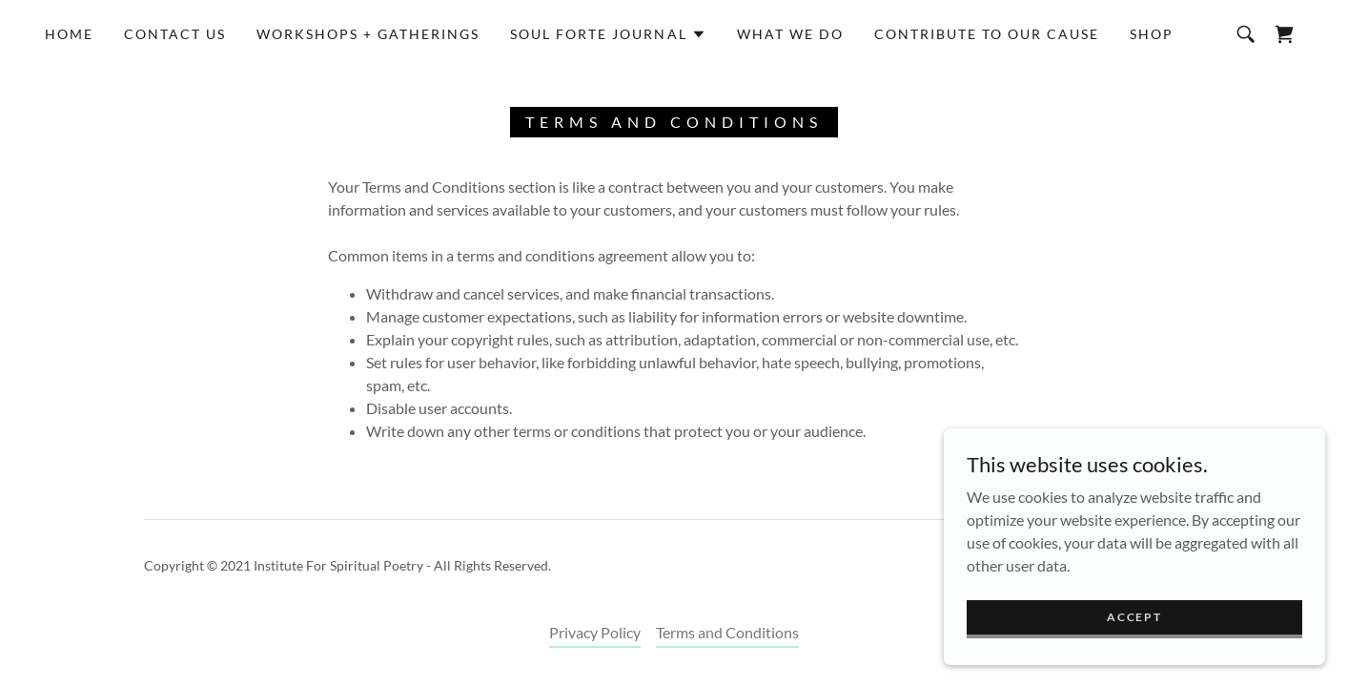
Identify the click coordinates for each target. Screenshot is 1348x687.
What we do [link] (790, 34)
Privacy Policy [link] (595, 632)
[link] (1284, 34)
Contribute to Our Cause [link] (986, 34)
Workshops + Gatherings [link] (368, 34)
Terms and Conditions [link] (727, 632)
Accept (1134, 617)
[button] (607, 34)
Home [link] (69, 34)
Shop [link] (1152, 34)
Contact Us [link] (175, 34)
